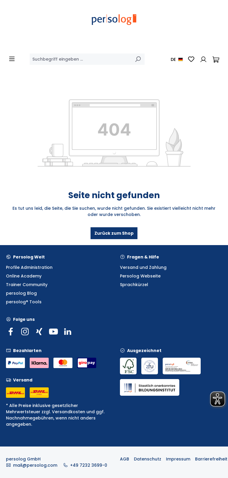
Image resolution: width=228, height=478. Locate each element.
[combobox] (80, 59)
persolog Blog (21, 293)
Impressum (178, 459)
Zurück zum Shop (114, 233)
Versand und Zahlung (143, 267)
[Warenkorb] (216, 59)
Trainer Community (27, 285)
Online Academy (24, 276)
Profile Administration (29, 267)
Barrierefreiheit (211, 459)
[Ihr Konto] (203, 59)
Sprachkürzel (134, 285)
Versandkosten (68, 412)
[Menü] (12, 58)
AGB (124, 459)
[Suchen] (138, 59)
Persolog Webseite (140, 276)
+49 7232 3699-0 (88, 465)
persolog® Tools (24, 302)
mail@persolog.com (35, 465)
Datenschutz (147, 459)
